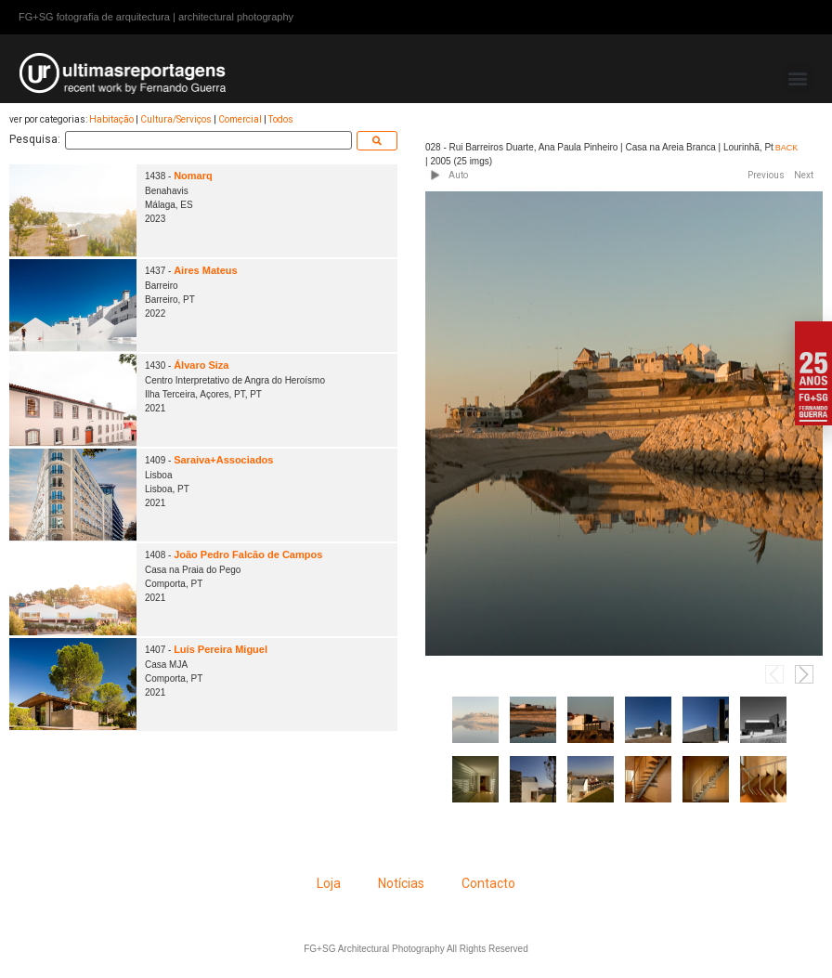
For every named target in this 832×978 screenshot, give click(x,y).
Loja (329, 883)
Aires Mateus (205, 270)
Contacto (488, 883)
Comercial (240, 119)
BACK (787, 147)
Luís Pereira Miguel (220, 649)
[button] (798, 77)
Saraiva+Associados (223, 459)
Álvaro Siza (201, 365)
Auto (458, 175)
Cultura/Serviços (176, 119)
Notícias (401, 883)
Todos (280, 119)
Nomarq (193, 175)
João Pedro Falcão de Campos (248, 554)
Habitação (111, 119)
